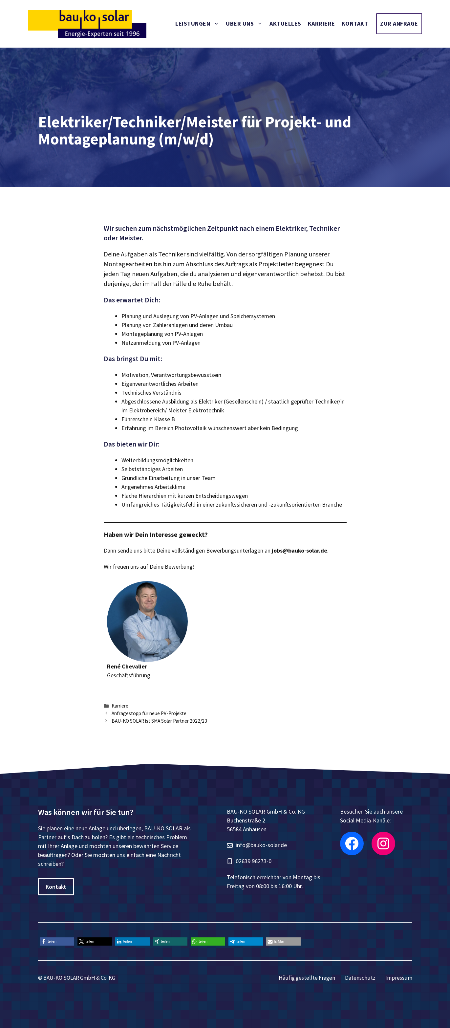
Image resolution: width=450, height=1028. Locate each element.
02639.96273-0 (253, 861)
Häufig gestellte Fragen (307, 977)
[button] (57, 941)
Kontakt (355, 23)
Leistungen (199, 23)
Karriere (321, 23)
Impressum (398, 977)
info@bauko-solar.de (261, 845)
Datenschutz (360, 977)
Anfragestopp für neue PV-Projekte (149, 713)
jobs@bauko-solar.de (299, 550)
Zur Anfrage (399, 23)
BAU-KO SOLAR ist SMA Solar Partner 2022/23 (159, 721)
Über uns (246, 23)
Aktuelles (285, 23)
